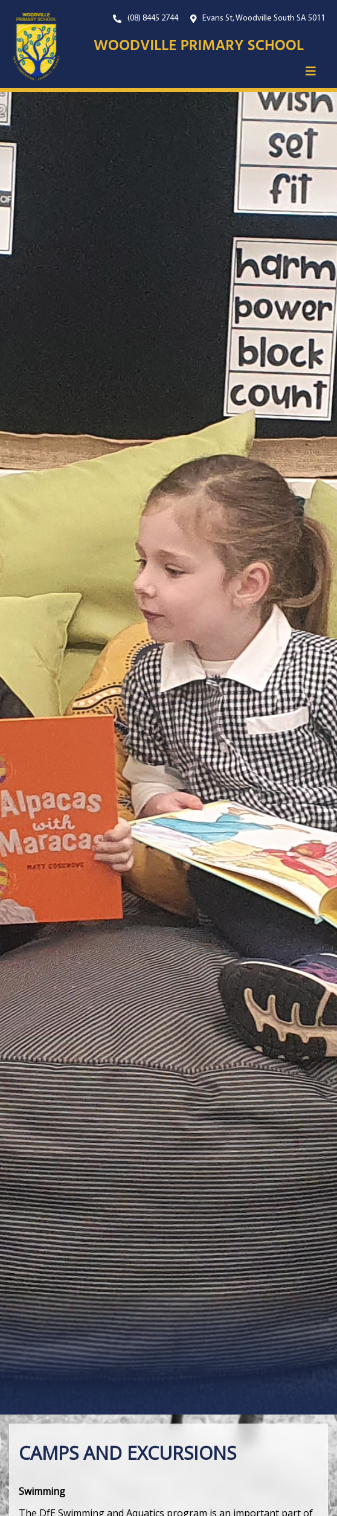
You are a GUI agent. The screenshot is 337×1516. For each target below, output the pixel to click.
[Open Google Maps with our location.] (258, 18)
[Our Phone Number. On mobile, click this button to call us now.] (145, 18)
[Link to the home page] (30, 47)
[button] (311, 71)
